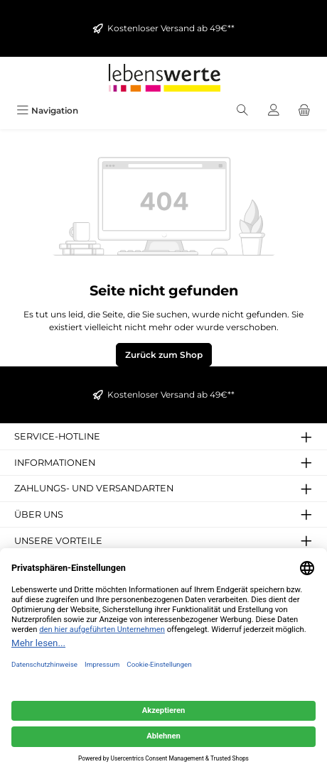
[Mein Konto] (273, 110)
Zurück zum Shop (164, 354)
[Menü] (47, 110)
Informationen (54, 462)
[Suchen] (242, 110)
